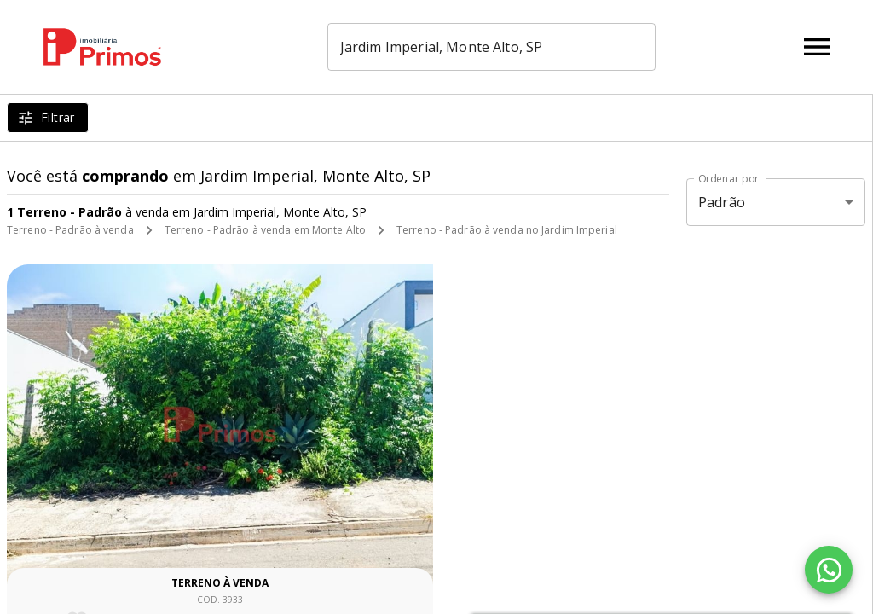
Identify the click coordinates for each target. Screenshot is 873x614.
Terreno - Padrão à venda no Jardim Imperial (506, 230)
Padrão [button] (721, 202)
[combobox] (502, 47)
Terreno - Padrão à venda (70, 230)
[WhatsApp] (829, 570)
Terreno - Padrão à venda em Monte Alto (265, 230)
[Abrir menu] (816, 47)
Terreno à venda (220, 583)
